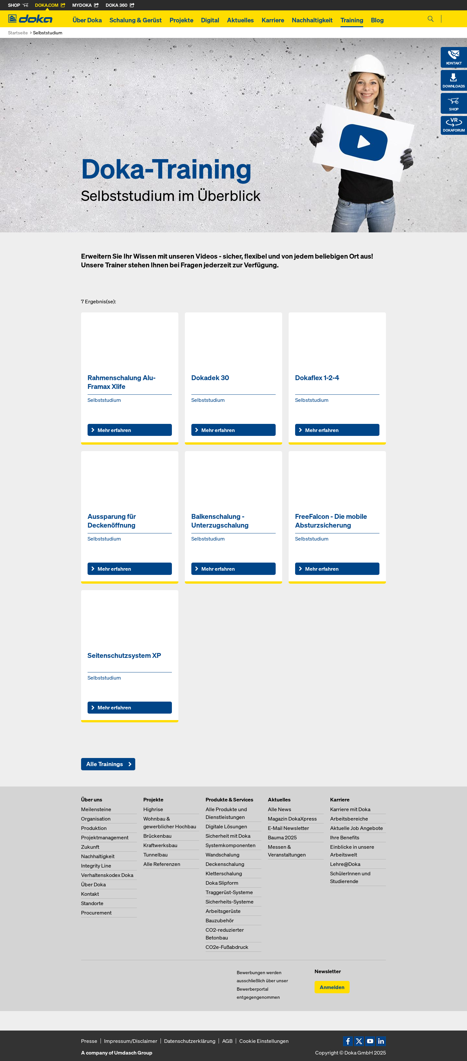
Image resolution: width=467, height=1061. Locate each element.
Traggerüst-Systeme (229, 892)
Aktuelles (240, 20)
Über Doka (87, 20)
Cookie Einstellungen (264, 1040)
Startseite (18, 32)
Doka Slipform (222, 882)
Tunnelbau (155, 854)
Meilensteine (96, 809)
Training (352, 20)
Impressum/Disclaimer (130, 1040)
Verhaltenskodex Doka (107, 875)
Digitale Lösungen (226, 826)
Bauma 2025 (282, 837)
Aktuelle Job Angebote (356, 828)
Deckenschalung (225, 864)
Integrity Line (96, 865)
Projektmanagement (104, 837)
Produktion (94, 828)
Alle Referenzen (161, 864)
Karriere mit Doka (350, 809)
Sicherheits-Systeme (230, 901)
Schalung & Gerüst (136, 20)
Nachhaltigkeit (312, 20)
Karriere (273, 20)
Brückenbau (157, 835)
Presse (89, 1040)
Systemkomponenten (231, 845)
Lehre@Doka (345, 864)
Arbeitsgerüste (223, 911)
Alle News (279, 809)
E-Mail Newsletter (288, 828)
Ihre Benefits (344, 837)
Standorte (92, 903)
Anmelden (332, 987)
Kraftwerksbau (160, 845)
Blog (377, 20)
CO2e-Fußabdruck (227, 946)
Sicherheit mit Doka (228, 835)
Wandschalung (222, 854)
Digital (210, 20)
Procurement (96, 912)
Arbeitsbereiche (349, 818)
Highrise (153, 809)
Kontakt (90, 893)
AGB (227, 1040)
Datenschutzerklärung (189, 1040)
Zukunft (90, 846)
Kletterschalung (224, 873)
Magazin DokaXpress (292, 818)
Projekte (181, 20)
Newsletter (328, 971)
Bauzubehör (220, 920)
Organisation (96, 818)
